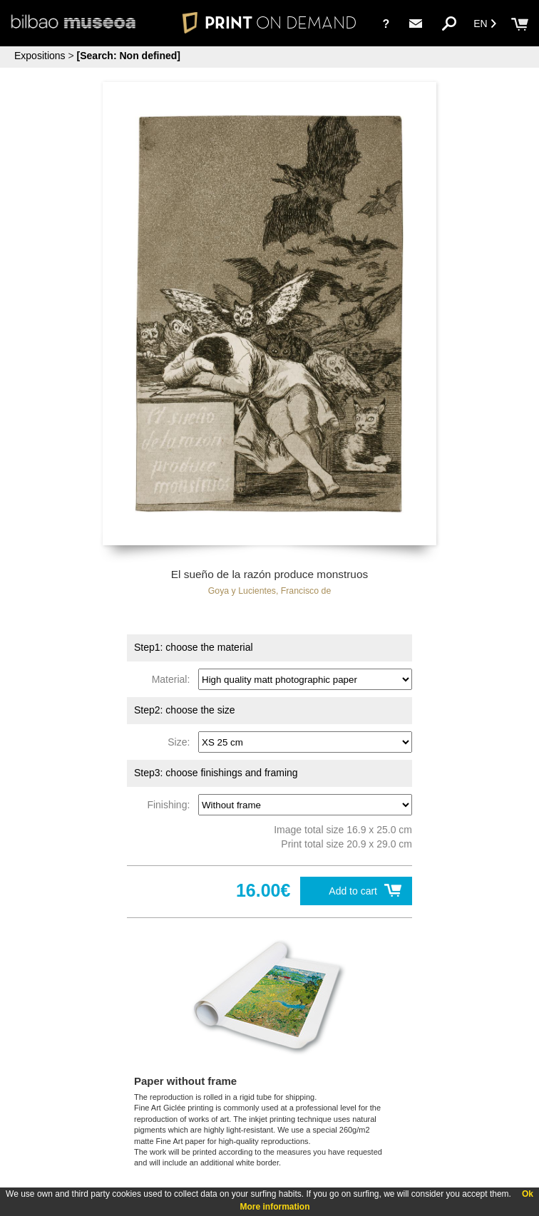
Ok (527, 1194)
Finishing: (171, 804)
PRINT (269, 22)
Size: (181, 742)
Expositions (40, 55)
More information (275, 1207)
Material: (173, 679)
